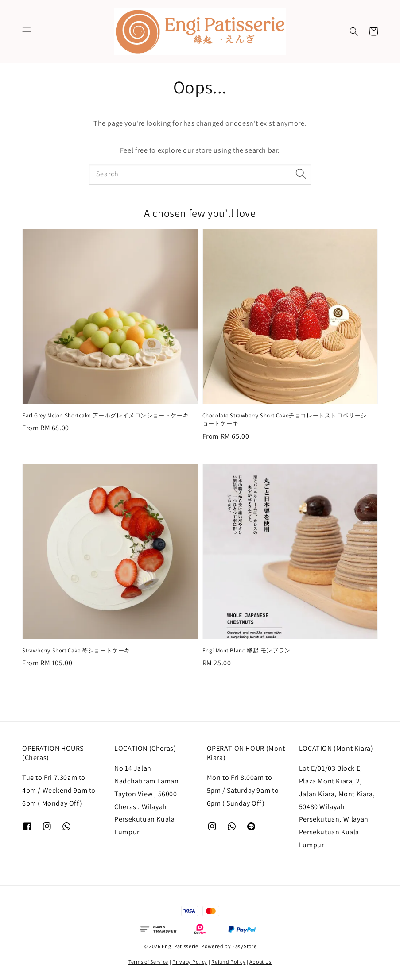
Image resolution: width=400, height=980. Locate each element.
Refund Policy (228, 961)
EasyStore (244, 946)
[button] (26, 31)
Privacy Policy (189, 961)
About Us (260, 961)
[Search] (301, 174)
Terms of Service (148, 961)
